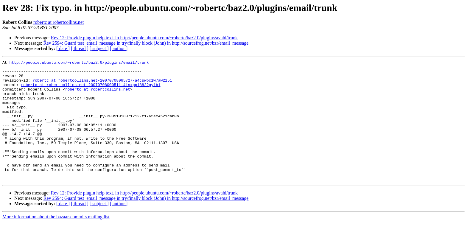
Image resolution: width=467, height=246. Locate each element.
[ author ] (119, 48)
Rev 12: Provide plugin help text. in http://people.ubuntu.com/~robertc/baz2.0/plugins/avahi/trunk (144, 37)
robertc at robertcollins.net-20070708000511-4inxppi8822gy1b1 (90, 90)
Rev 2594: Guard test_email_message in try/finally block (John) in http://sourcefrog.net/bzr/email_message (146, 43)
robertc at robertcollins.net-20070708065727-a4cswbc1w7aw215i (102, 84)
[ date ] (63, 48)
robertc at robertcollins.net (58, 22)
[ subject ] (99, 48)
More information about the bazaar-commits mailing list (56, 240)
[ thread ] (79, 48)
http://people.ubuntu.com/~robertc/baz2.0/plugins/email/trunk (79, 63)
